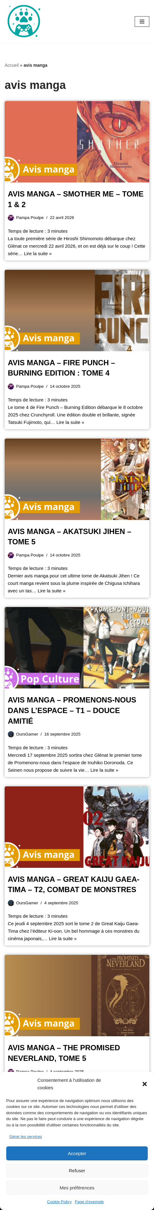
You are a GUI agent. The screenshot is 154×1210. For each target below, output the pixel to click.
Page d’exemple (89, 1201)
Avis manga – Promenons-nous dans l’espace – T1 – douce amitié (72, 710)
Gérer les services (25, 1136)
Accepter (77, 1153)
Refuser (77, 1170)
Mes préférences (77, 1187)
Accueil (12, 65)
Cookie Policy (59, 1201)
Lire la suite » (38, 253)
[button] (145, 1084)
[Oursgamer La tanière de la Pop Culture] (23, 21)
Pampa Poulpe (30, 217)
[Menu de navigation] (142, 21)
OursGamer (27, 734)
